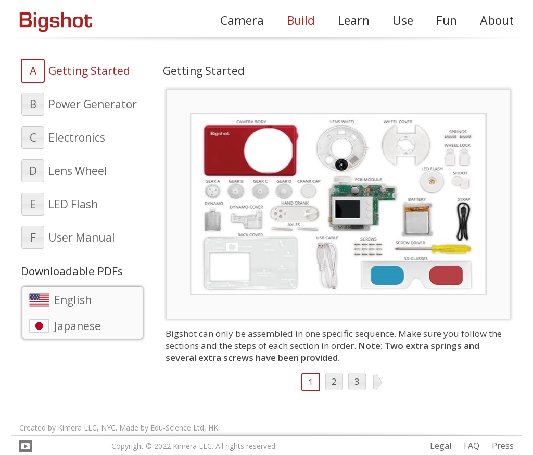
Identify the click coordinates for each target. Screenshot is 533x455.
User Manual (81, 237)
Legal (440, 445)
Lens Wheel (77, 170)
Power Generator (92, 104)
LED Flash (73, 204)
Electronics (76, 137)
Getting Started (89, 71)
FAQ (471, 445)
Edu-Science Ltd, (178, 428)
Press (503, 445)
